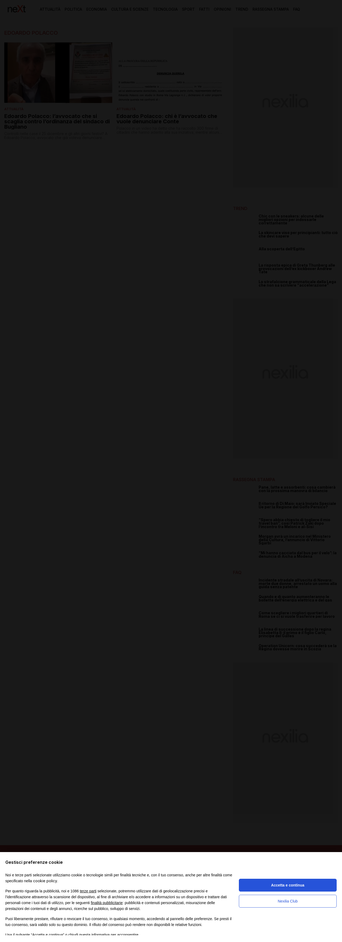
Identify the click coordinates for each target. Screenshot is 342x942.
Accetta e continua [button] (287, 885)
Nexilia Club (288, 901)
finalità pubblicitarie (107, 903)
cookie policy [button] (45, 880)
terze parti (88, 891)
